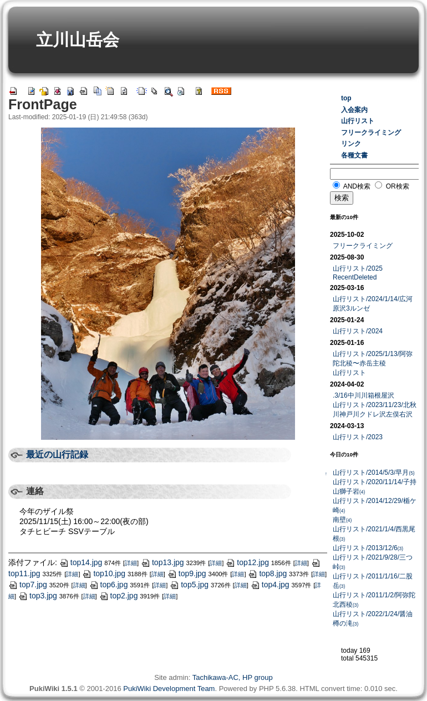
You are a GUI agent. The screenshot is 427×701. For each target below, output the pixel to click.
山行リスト (357, 121)
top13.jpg (162, 562)
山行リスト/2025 (358, 268)
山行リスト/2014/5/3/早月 (374, 472)
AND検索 (356, 186)
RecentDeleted (355, 277)
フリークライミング (371, 132)
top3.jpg (37, 595)
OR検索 (397, 186)
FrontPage (42, 104)
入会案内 (354, 110)
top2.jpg (118, 595)
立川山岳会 (77, 40)
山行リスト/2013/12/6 (368, 548)
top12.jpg (247, 562)
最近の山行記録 (57, 454)
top (346, 98)
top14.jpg (81, 562)
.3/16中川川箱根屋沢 (363, 395)
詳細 (131, 563)
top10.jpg (103, 573)
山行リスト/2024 (358, 331)
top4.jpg (270, 584)
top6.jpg (108, 584)
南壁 (342, 520)
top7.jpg (27, 584)
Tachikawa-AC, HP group (232, 677)
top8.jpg (267, 573)
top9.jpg (186, 573)
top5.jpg (189, 584)
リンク (351, 144)
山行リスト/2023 (358, 437)
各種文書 (354, 155)
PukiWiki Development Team (169, 688)
